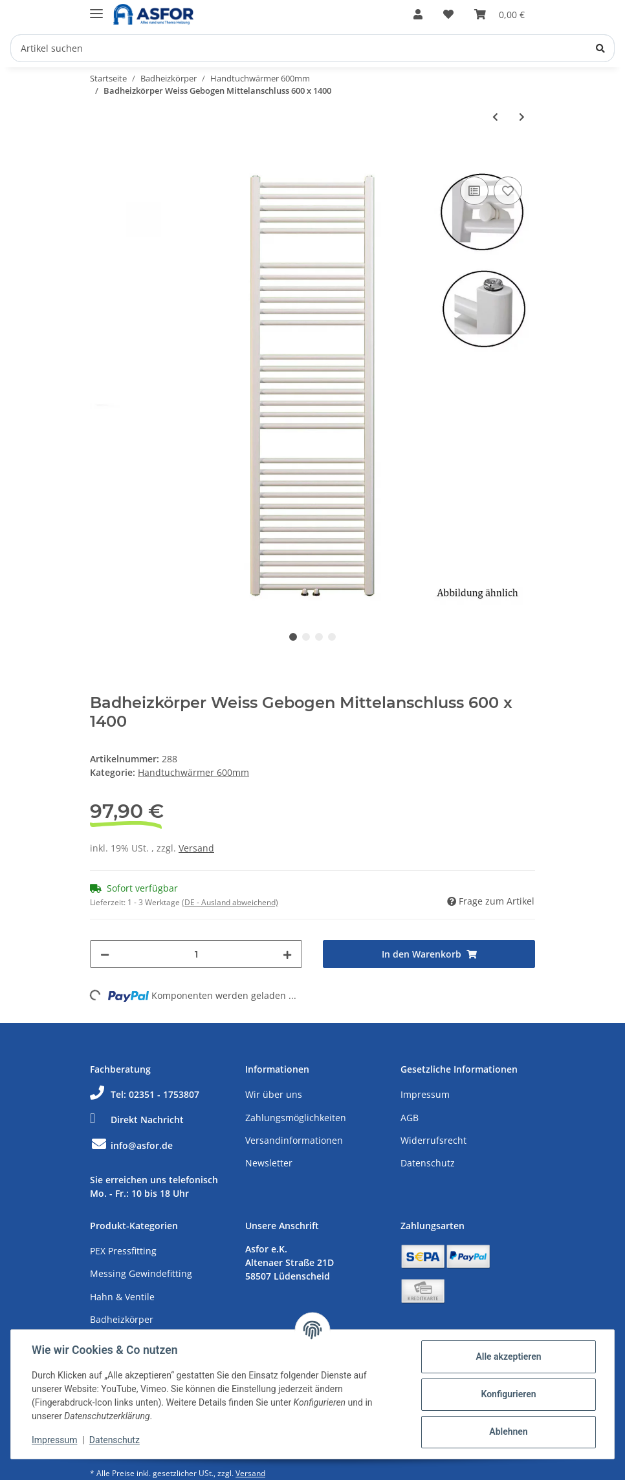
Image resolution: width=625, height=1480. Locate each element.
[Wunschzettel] (448, 14)
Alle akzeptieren (508, 1356)
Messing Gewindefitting (141, 1273)
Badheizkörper (121, 1319)
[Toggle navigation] (96, 8)
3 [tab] (319, 637)
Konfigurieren (508, 1394)
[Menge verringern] (105, 954)
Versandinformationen (294, 1140)
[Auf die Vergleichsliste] (474, 191)
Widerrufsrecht (433, 1140)
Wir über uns (273, 1094)
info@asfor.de (131, 1145)
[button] (418, 14)
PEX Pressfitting (123, 1251)
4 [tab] (332, 637)
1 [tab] (293, 637)
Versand (196, 848)
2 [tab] (306, 637)
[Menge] (196, 954)
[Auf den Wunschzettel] (508, 191)
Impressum (425, 1094)
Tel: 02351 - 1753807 (144, 1094)
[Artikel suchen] (312, 48)
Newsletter (268, 1163)
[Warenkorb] (499, 14)
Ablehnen (508, 1431)
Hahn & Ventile (122, 1297)
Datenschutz (427, 1163)
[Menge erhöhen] (287, 954)
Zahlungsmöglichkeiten (295, 1117)
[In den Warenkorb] (100, 159)
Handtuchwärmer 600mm (193, 772)
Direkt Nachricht (137, 1119)
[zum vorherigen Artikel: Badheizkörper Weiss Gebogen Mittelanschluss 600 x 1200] (495, 117)
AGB (409, 1117)
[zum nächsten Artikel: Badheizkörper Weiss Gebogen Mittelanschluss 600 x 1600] (522, 117)
